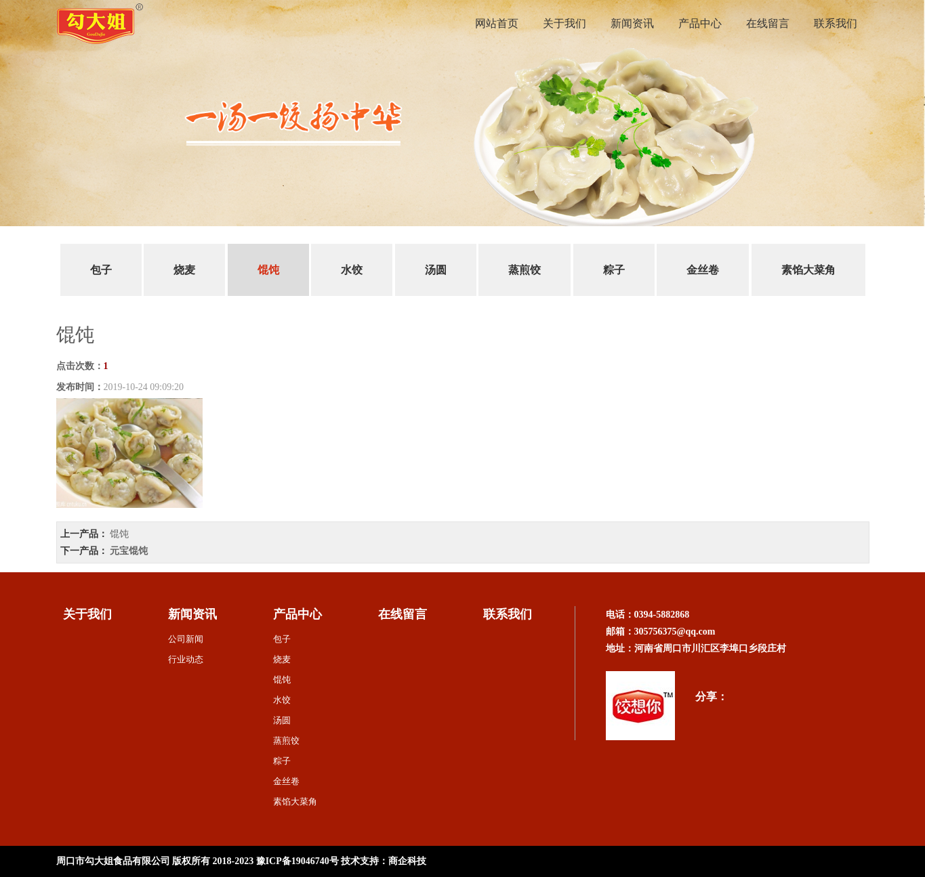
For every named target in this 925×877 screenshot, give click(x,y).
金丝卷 (702, 270)
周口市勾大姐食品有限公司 (113, 861)
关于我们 (564, 23)
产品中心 (700, 23)
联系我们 (835, 23)
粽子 (614, 270)
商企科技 (407, 861)
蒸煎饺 (524, 270)
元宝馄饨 (129, 551)
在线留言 (767, 23)
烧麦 (184, 270)
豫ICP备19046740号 (297, 861)
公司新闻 (185, 639)
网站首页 (496, 23)
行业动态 (185, 659)
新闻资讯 (632, 23)
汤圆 (436, 270)
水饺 (352, 270)
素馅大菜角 (808, 270)
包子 (101, 270)
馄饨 (268, 270)
